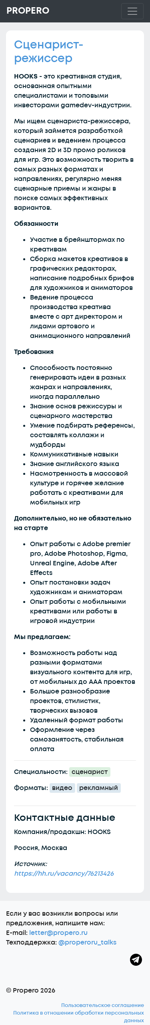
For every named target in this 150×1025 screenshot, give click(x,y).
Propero (27, 10)
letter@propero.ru (58, 933)
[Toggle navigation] (132, 11)
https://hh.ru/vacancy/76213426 (64, 873)
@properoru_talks (87, 942)
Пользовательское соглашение (102, 1005)
